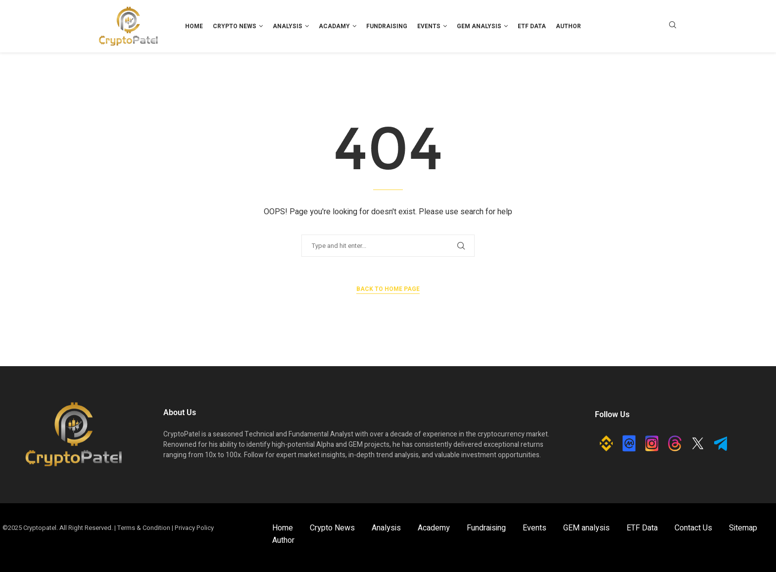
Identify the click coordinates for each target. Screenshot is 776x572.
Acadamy (334, 26)
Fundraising (386, 26)
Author (568, 26)
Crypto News (234, 26)
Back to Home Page (388, 289)
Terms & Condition (143, 527)
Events (428, 26)
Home (194, 26)
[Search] (673, 26)
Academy (434, 528)
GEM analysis (479, 26)
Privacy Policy (194, 527)
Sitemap (743, 528)
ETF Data (532, 26)
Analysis (287, 26)
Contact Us (693, 528)
